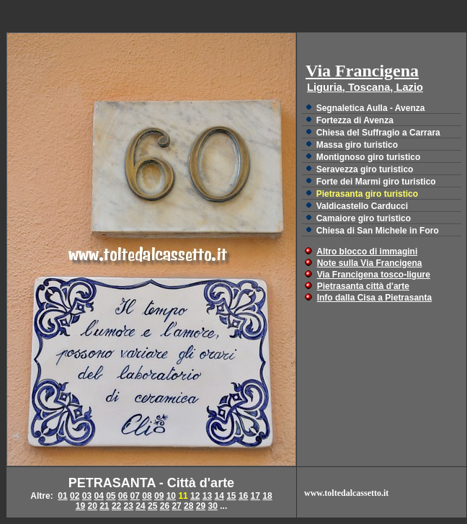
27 (176, 506)
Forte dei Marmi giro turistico (376, 182)
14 (218, 496)
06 (123, 496)
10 (171, 496)
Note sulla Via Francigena (369, 263)
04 (98, 496)
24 (140, 506)
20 (92, 506)
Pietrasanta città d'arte (363, 286)
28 (188, 506)
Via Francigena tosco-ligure (373, 275)
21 (104, 506)
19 (80, 506)
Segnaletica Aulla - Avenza (370, 108)
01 (62, 496)
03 (87, 496)
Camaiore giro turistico (363, 218)
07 (135, 496)
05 (110, 496)
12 (195, 496)
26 (164, 506)
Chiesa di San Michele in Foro (377, 231)
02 (74, 496)
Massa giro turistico (357, 145)
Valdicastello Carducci (362, 206)
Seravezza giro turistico (365, 169)
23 (128, 506)
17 (255, 496)
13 (207, 496)
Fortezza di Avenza (354, 120)
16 (243, 496)
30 (213, 506)
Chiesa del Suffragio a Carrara (378, 133)
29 (200, 506)
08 (146, 496)
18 (267, 496)
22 (116, 506)
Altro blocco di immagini (366, 252)
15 (231, 496)
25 (152, 506)
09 (159, 496)
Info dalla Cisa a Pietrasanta (374, 298)
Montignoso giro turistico (368, 157)
